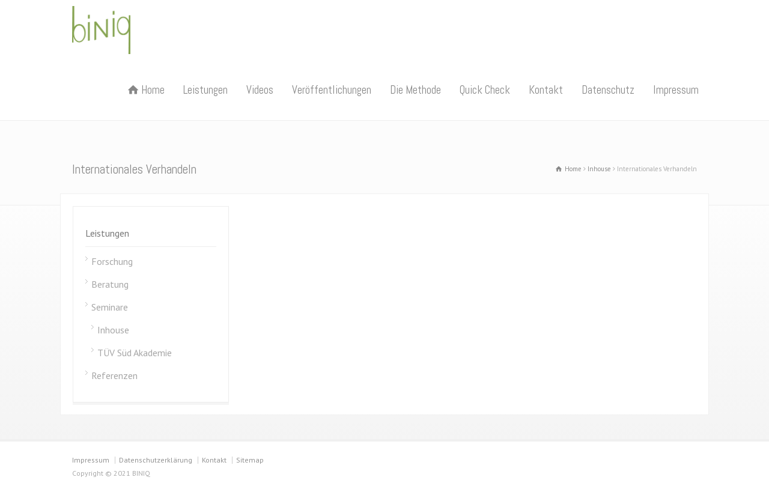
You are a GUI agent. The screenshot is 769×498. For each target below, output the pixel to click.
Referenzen (114, 375)
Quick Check (485, 89)
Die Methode (415, 89)
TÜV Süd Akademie (134, 353)
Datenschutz (608, 89)
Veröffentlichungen (331, 89)
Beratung (110, 284)
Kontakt (546, 89)
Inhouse (113, 330)
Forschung (112, 261)
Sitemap (250, 459)
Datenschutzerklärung (155, 459)
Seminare (109, 307)
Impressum (676, 89)
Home (153, 89)
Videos (259, 89)
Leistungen (205, 89)
